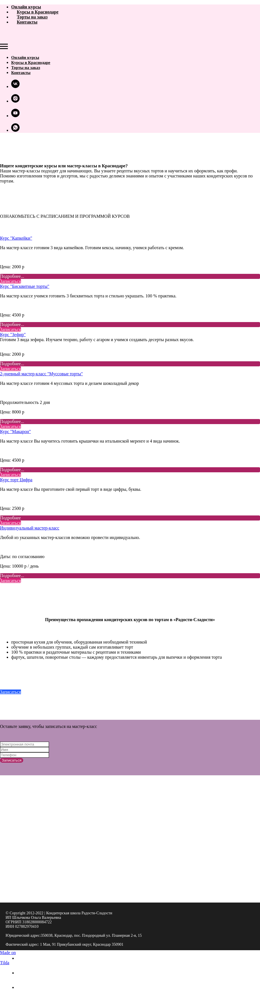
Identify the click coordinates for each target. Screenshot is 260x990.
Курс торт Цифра (16, 479)
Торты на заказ (32, 17)
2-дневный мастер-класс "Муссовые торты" (41, 373)
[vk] (15, 86)
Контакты (27, 22)
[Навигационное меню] (4, 46)
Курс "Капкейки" (16, 238)
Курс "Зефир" (13, 334)
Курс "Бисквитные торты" (24, 286)
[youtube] (15, 115)
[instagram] (15, 101)
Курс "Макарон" (15, 431)
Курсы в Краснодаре (37, 12)
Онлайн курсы (26, 6)
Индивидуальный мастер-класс (29, 528)
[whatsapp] (15, 130)
